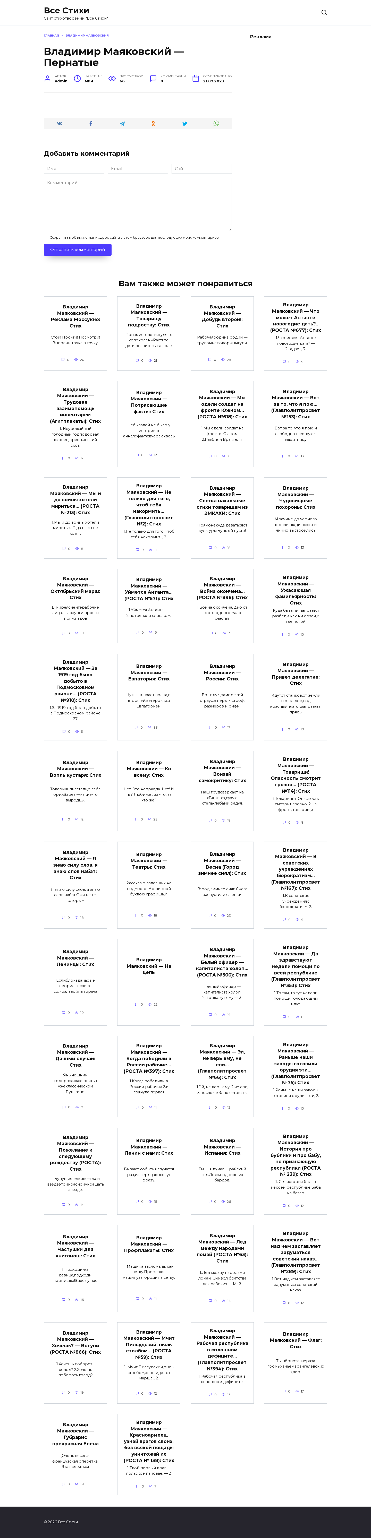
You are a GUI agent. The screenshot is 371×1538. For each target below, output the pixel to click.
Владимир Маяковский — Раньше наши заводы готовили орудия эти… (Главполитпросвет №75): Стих (295, 1064)
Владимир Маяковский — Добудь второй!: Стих (222, 316)
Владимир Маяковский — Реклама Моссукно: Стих (75, 316)
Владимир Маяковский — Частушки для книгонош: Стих (75, 1247)
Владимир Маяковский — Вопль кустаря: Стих (75, 769)
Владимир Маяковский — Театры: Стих (148, 861)
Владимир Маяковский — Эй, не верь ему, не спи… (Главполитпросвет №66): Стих (222, 1062)
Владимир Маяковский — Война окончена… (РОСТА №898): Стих (222, 588)
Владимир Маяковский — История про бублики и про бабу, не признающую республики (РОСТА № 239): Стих (296, 1156)
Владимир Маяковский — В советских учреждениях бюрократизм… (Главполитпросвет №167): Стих (295, 870)
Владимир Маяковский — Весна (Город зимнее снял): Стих (222, 864)
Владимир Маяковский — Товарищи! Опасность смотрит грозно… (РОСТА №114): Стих (296, 775)
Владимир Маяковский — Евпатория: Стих (149, 673)
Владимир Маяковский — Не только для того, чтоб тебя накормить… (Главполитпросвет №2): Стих (148, 505)
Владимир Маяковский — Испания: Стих (222, 1148)
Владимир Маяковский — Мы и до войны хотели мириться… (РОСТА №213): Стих (75, 500)
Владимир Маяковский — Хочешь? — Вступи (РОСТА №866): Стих (75, 1343)
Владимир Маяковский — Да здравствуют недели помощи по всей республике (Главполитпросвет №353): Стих (295, 967)
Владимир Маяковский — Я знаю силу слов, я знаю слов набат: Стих (75, 865)
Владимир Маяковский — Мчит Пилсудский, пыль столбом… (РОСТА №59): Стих (149, 1345)
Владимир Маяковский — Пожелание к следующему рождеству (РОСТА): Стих (75, 1153)
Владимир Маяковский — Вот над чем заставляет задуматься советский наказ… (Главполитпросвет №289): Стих (296, 1253)
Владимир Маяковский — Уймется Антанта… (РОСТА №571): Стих (148, 589)
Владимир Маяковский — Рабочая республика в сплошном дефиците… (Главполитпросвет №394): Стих (222, 1350)
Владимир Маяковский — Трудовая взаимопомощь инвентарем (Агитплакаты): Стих (75, 405)
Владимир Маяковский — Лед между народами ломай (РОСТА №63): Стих (222, 1249)
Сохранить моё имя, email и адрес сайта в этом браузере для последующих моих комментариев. (135, 237)
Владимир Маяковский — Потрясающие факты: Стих (148, 402)
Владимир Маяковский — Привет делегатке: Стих (296, 674)
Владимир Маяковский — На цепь (149, 967)
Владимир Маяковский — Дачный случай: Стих (75, 1056)
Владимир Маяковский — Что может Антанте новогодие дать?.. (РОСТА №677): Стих (295, 317)
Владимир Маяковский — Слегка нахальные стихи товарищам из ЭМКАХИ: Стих (222, 500)
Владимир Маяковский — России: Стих (222, 673)
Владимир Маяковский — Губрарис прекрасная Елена (75, 1435)
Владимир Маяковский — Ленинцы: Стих (75, 958)
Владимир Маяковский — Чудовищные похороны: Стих (295, 498)
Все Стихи (66, 10)
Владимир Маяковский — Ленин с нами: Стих (149, 1148)
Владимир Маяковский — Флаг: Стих (296, 1341)
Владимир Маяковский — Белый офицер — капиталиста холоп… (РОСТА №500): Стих (222, 962)
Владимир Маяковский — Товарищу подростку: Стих (149, 315)
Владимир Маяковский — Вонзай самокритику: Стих (222, 771)
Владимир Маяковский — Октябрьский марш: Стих (75, 588)
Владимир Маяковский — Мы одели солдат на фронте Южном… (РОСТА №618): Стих (222, 404)
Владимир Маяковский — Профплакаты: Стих (149, 1245)
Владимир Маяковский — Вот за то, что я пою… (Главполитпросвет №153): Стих (295, 404)
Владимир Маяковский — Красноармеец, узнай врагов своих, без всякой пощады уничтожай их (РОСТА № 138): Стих (149, 1442)
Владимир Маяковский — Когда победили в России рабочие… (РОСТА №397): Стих (149, 1059)
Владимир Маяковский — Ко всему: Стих (149, 769)
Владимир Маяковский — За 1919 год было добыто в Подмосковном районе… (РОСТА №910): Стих (75, 681)
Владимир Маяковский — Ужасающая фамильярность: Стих (295, 590)
